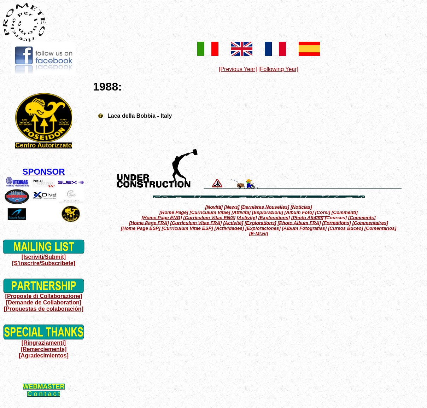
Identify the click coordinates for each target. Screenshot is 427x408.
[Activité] (233, 222)
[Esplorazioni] (267, 212)
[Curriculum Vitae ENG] (209, 217)
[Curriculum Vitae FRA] (196, 222)
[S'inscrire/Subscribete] (43, 263)
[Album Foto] (299, 212)
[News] (232, 206)
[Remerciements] (44, 349)
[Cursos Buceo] (345, 228)
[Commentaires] (370, 222)
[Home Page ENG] (162, 217)
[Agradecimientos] (43, 355)
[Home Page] (173, 212)
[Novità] (214, 206)
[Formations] (336, 222)
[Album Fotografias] (304, 228)
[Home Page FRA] (149, 222)
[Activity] (247, 217)
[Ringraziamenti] (44, 343)
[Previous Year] (238, 69)
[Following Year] (278, 69)
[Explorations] (274, 217)
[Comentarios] (380, 228)
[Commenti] (345, 212)
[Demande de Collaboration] (43, 302)
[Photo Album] (307, 217)
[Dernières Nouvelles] (265, 206)
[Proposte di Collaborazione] (43, 296)
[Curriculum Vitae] (209, 212)
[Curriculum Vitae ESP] (187, 228)
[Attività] (241, 212)
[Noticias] (301, 206)
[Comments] (362, 217)
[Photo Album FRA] (299, 222)
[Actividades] (229, 228)
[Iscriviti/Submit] (44, 257)
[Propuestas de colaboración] (43, 309)
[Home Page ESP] (140, 228)
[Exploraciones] (263, 228)
